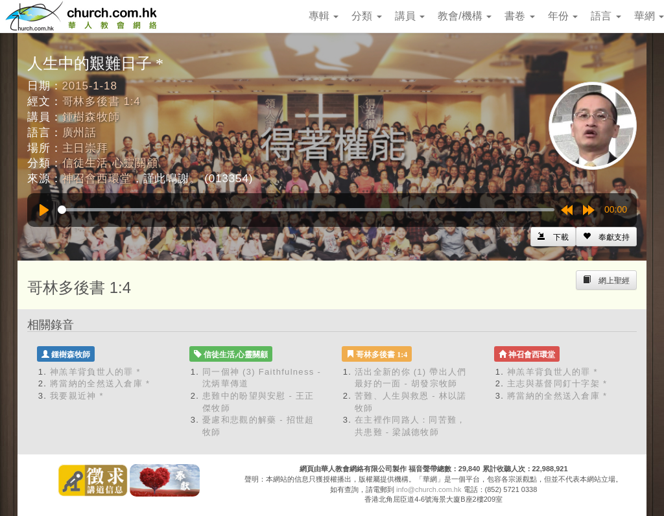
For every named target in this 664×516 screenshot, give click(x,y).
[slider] (306, 210)
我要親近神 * (77, 396)
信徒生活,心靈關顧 (110, 163)
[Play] (44, 210)
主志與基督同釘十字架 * (557, 383)
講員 (410, 15)
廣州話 (79, 132)
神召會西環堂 (97, 178)
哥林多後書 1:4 (101, 101)
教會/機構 (465, 15)
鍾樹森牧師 (91, 117)
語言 (606, 15)
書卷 (519, 15)
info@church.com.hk (428, 489)
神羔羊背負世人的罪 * (95, 372)
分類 (366, 15)
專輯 (323, 15)
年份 (563, 15)
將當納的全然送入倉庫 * (100, 383)
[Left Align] (606, 236)
